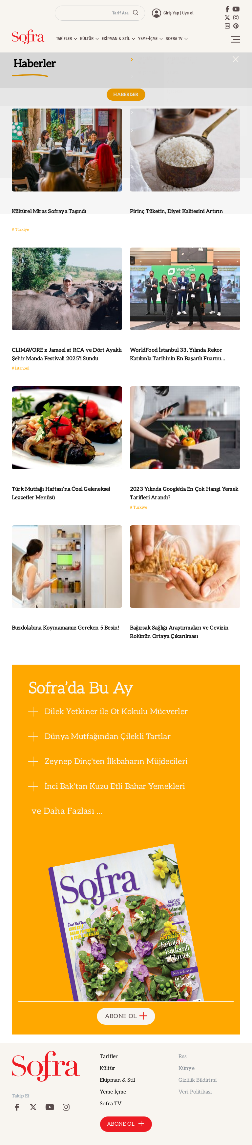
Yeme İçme (113, 1092)
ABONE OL (126, 1016)
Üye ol (188, 13)
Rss (182, 1057)
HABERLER (126, 94)
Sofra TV (110, 1104)
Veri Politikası (195, 1092)
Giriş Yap (171, 13)
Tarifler (109, 1057)
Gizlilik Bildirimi (197, 1080)
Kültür (107, 1068)
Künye (186, 1068)
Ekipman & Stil (117, 1080)
